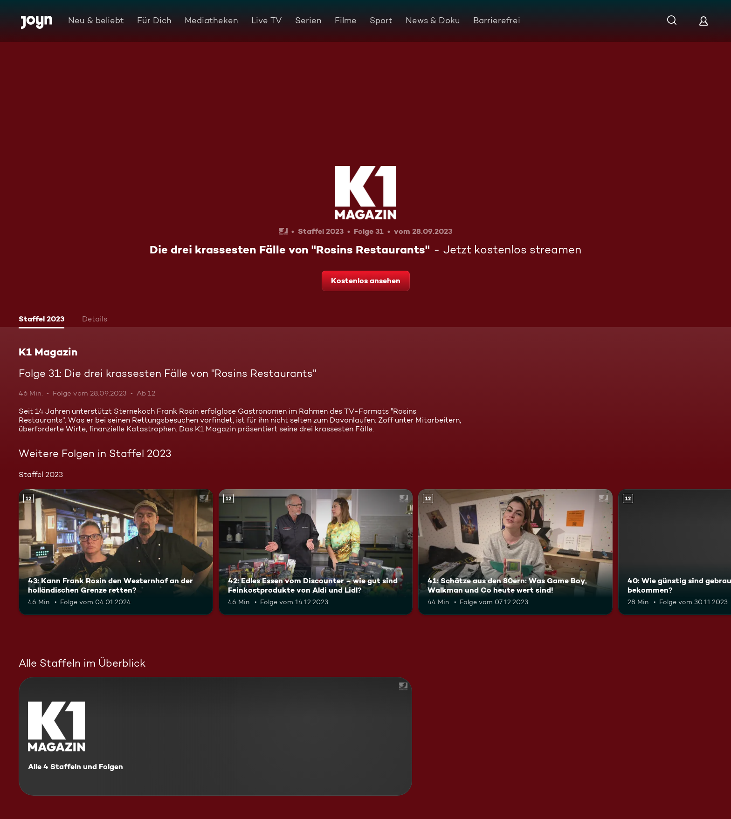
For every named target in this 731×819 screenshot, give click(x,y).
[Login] (703, 21)
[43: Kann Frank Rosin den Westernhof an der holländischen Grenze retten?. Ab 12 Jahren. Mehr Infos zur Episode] (116, 552)
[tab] (41, 320)
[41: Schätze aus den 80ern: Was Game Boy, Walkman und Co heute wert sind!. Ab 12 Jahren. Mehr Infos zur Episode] (515, 552)
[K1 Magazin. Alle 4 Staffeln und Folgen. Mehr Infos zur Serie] (215, 736)
